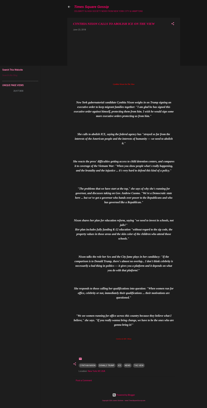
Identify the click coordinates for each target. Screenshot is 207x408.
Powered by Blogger (123, 395)
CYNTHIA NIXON (87, 365)
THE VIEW (138, 365)
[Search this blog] (20, 75)
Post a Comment (84, 380)
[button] (172, 24)
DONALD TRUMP (106, 365)
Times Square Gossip (91, 7)
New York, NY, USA (96, 371)
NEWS (127, 365)
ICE (119, 365)
